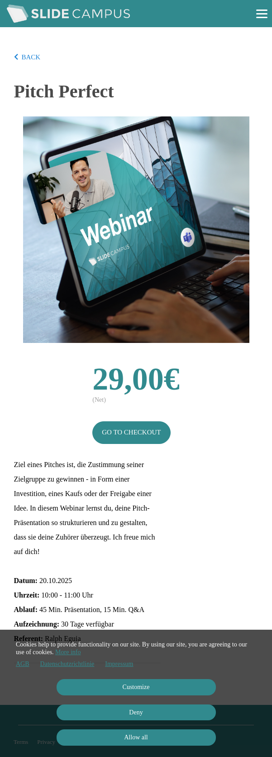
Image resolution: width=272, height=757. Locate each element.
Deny (136, 712)
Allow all (136, 737)
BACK (27, 57)
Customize (136, 687)
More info (68, 652)
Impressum (119, 664)
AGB (22, 664)
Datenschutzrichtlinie (67, 664)
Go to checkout (131, 432)
